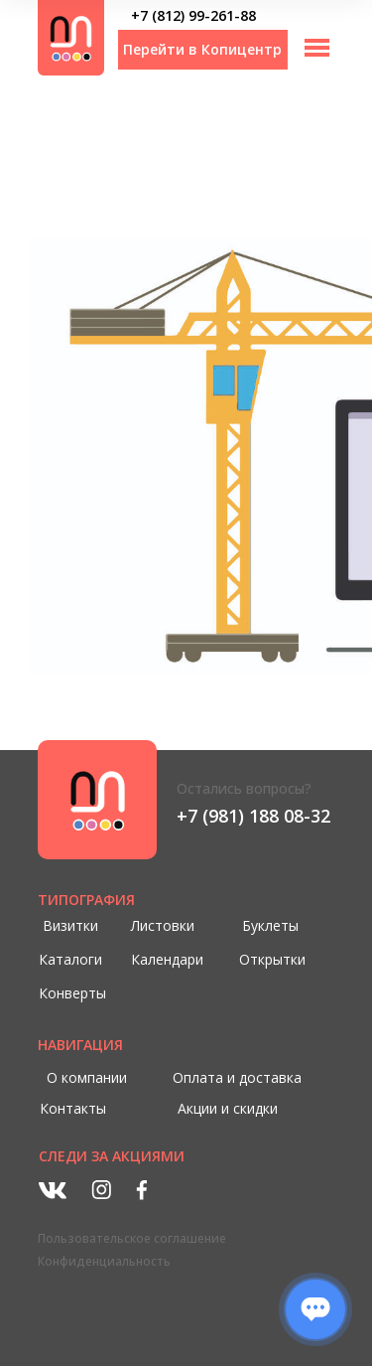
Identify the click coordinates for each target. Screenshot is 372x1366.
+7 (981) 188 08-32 (253, 816)
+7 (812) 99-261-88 (193, 15)
